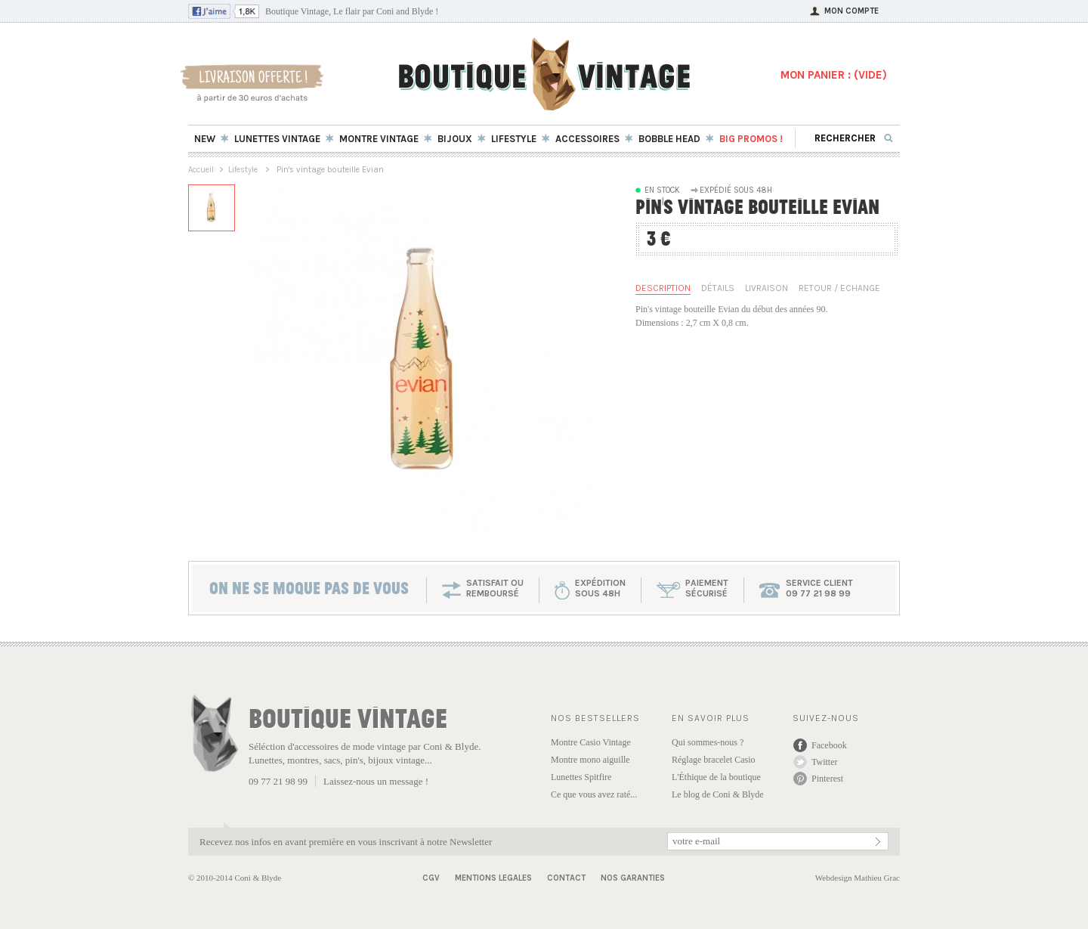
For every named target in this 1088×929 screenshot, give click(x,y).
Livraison (766, 288)
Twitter (824, 762)
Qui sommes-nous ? (707, 742)
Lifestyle (244, 170)
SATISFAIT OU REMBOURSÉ (495, 588)
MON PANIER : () (833, 75)
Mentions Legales (493, 878)
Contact (566, 878)
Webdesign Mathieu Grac (857, 877)
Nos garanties (633, 878)
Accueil (201, 170)
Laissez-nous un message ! (375, 781)
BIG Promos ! (751, 138)
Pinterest (827, 778)
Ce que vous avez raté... (594, 794)
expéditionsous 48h (600, 588)
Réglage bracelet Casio (714, 759)
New (204, 138)
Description (663, 288)
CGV (431, 878)
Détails (717, 288)
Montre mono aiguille (590, 759)
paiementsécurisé (706, 588)
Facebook (829, 745)
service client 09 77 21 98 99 (819, 588)
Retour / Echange (839, 288)
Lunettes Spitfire (581, 777)
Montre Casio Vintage (591, 742)
